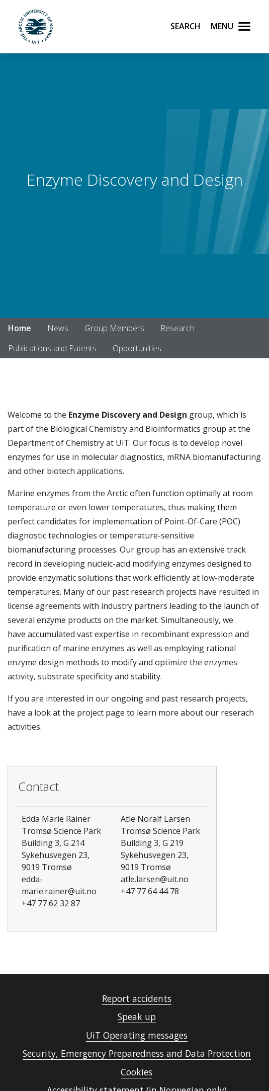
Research (177, 328)
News (57, 328)
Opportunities (137, 348)
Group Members (114, 328)
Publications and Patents (52, 348)
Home (19, 328)
